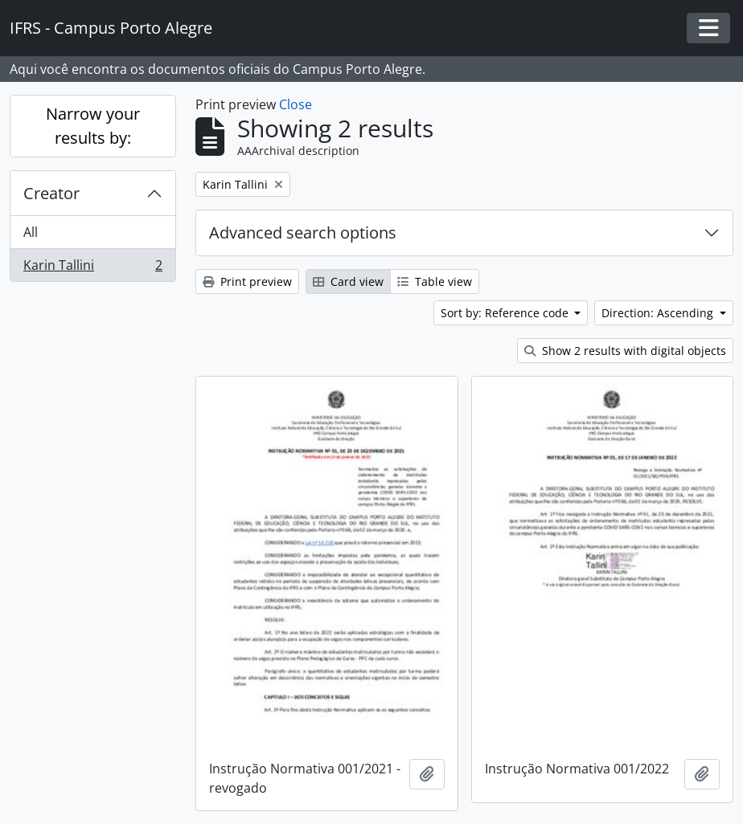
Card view (348, 281)
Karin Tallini (92, 268)
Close (295, 104)
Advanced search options (302, 232)
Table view (434, 281)
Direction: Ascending (658, 312)
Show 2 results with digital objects (625, 350)
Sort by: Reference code (506, 312)
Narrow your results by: (93, 126)
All (30, 232)
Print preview (247, 281)
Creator (51, 193)
